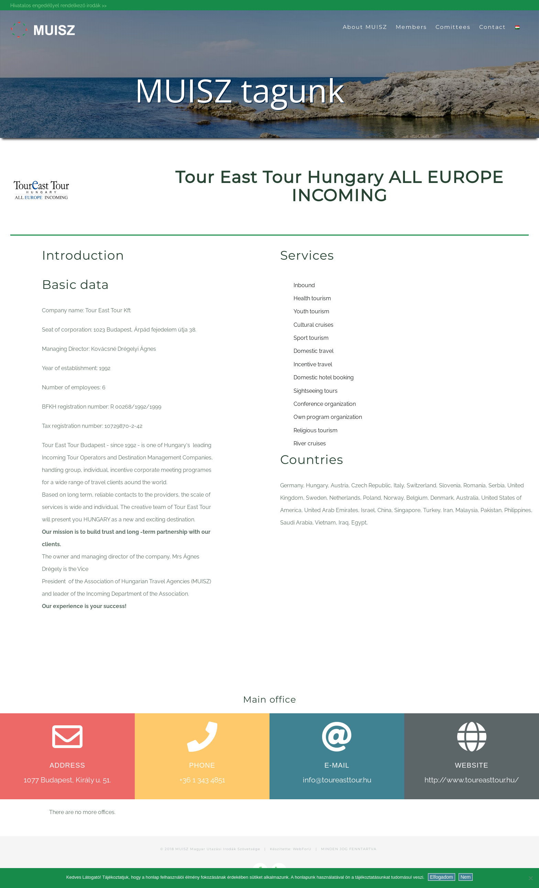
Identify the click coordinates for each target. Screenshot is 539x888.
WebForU (302, 849)
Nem (466, 877)
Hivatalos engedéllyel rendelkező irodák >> (58, 5)
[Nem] (530, 878)
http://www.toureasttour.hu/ (472, 780)
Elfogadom (441, 877)
